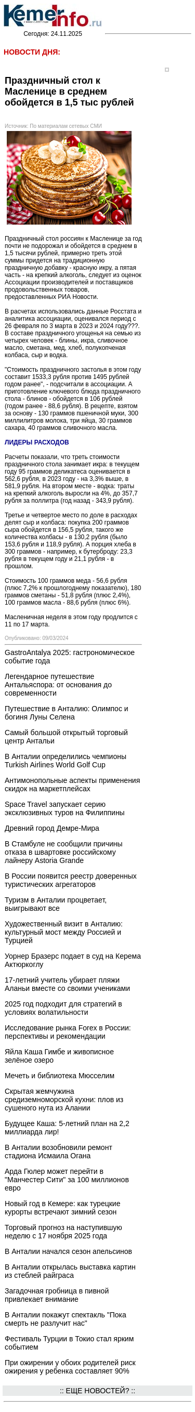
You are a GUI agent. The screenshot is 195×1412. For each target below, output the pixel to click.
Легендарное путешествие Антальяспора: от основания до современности (58, 684)
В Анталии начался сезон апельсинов (68, 1251)
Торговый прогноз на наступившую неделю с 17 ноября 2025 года (63, 1231)
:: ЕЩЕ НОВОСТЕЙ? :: (97, 1391)
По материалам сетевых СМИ (66, 126)
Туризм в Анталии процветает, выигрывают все (56, 904)
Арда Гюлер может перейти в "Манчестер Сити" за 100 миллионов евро (67, 1179)
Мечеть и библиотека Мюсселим (59, 1075)
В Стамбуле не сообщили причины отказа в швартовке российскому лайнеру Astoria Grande (64, 852)
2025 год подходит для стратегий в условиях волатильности (63, 1008)
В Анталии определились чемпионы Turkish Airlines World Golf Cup (65, 760)
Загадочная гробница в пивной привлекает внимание (57, 1295)
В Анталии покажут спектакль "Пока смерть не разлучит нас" (65, 1319)
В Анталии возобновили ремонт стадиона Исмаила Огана (58, 1151)
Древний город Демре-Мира (52, 828)
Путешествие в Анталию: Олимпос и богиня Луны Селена (66, 712)
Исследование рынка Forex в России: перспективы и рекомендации (68, 1032)
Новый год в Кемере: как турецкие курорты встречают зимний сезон (62, 1207)
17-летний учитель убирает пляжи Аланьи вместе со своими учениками (67, 984)
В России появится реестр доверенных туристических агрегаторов (71, 880)
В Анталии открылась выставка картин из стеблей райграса (70, 1271)
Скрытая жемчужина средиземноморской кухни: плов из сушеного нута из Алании (64, 1099)
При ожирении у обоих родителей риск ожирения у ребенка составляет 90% (70, 1366)
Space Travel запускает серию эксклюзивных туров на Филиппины (65, 808)
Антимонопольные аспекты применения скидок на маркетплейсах (72, 784)
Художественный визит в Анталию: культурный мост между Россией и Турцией (64, 932)
